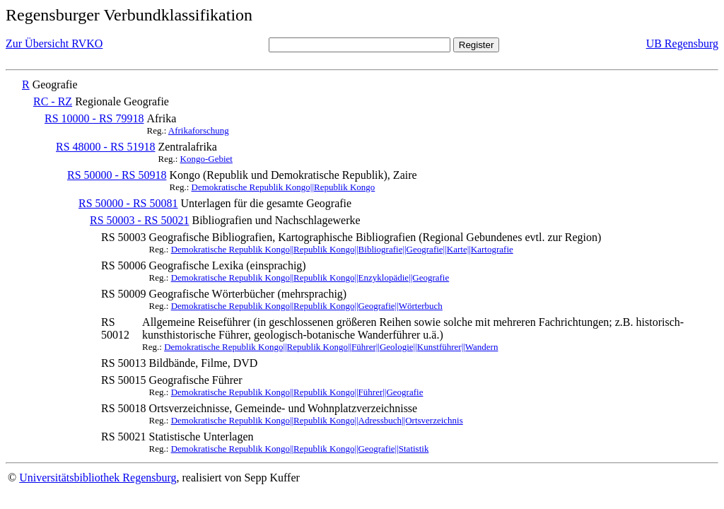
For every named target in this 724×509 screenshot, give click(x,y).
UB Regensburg (682, 43)
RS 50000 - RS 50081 (127, 203)
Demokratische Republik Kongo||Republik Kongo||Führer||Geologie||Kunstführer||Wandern (331, 346)
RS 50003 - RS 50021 (139, 220)
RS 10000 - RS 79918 (94, 118)
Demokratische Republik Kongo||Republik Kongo (283, 187)
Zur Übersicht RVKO (54, 43)
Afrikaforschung (198, 130)
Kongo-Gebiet (206, 158)
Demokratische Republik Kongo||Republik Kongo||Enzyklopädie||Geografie (310, 277)
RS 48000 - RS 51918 (105, 147)
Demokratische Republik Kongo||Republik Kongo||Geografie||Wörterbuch (307, 305)
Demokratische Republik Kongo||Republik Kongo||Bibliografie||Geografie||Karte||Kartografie (342, 249)
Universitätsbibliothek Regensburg (97, 478)
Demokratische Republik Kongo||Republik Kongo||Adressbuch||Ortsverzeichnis (317, 420)
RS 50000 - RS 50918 (116, 175)
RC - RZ (52, 101)
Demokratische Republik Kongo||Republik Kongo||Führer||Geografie (297, 392)
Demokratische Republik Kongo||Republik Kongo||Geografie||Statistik (300, 448)
